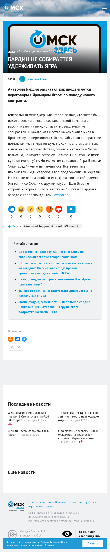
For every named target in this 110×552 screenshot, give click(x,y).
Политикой (49, 545)
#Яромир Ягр (72, 226)
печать (69, 51)
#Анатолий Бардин (36, 226)
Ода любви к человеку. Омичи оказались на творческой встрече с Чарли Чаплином (78, 434)
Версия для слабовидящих (89, 534)
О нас (31, 502)
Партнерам (45, 502)
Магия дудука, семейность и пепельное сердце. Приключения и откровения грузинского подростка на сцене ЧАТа (54, 307)
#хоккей (56, 226)
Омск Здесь (13, 8)
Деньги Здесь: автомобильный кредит (28, 432)
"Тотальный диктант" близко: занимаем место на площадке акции (78, 416)
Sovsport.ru (60, 195)
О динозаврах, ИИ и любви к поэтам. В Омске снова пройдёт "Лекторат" (29, 416)
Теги (15, 226)
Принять (93, 543)
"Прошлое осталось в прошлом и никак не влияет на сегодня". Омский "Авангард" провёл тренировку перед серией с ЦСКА (55, 268)
